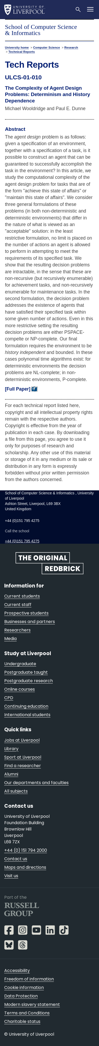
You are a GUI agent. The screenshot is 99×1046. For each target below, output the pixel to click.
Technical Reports (21, 51)
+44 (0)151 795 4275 (22, 541)
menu (89, 27)
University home (17, 47)
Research (71, 47)
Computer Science (46, 47)
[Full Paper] (17, 389)
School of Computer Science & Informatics (41, 30)
